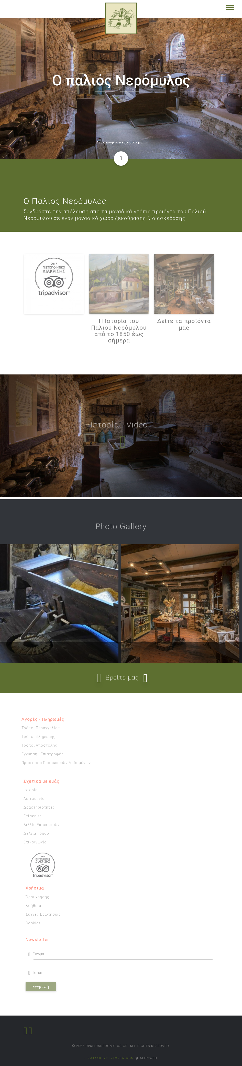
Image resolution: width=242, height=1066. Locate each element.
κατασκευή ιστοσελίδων (111, 1058)
